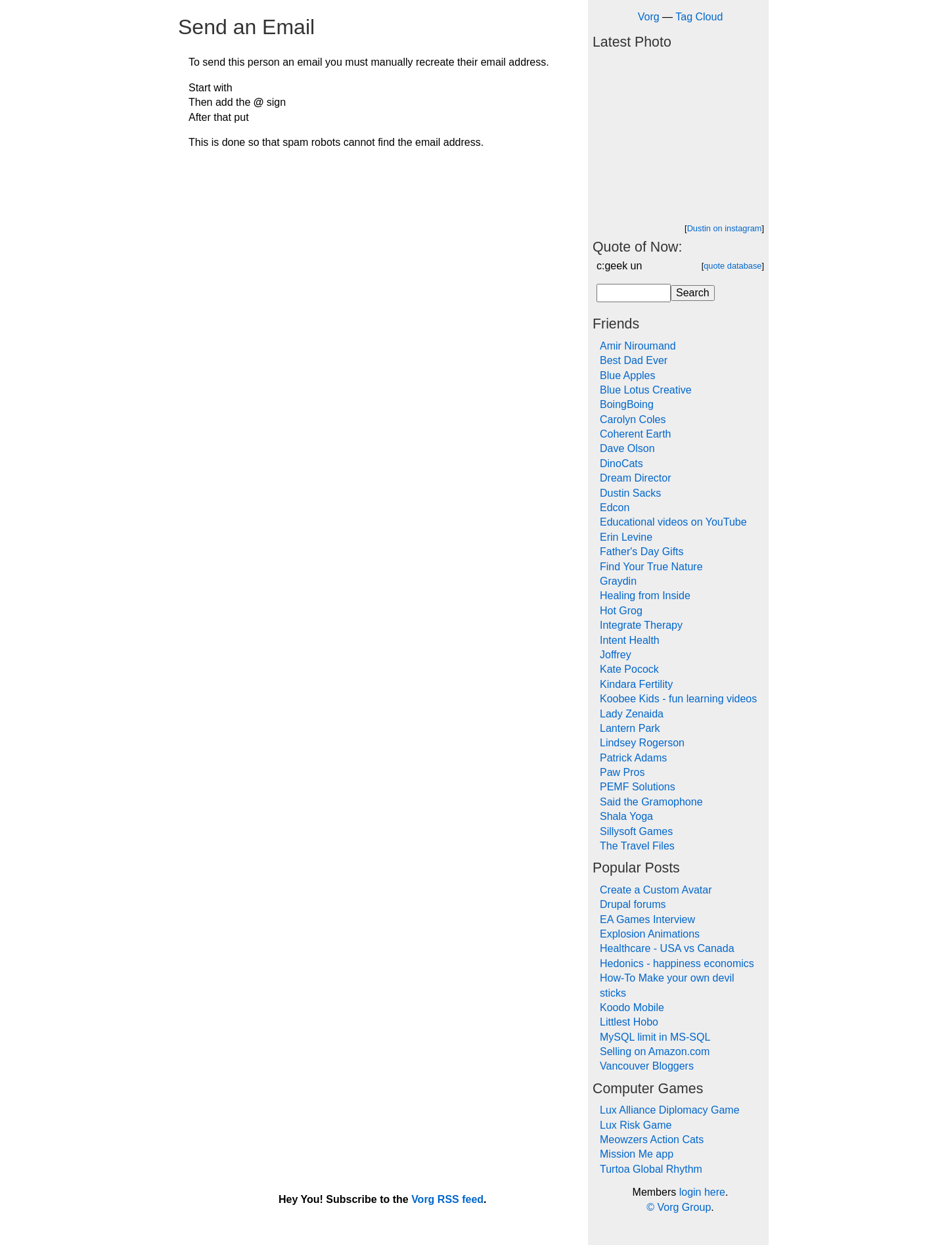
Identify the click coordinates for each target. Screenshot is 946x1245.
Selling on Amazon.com (655, 1051)
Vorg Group (684, 1207)
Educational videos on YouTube (673, 522)
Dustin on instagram (724, 228)
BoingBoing (627, 404)
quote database (732, 266)
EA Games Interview (647, 919)
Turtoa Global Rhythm (651, 1169)
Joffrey (615, 654)
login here (702, 1192)
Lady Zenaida (632, 713)
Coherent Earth (635, 434)
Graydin (618, 581)
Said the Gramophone (651, 801)
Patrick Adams (633, 757)
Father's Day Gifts (642, 551)
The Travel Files (637, 845)
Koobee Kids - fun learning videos (678, 698)
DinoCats (621, 463)
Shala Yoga (626, 816)
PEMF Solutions (637, 786)
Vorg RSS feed (447, 1199)
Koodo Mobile (632, 1007)
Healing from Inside (645, 595)
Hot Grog (621, 610)
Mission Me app (636, 1154)
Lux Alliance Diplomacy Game (670, 1110)
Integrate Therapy (641, 625)
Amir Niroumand (638, 345)
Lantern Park (630, 728)
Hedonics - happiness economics (677, 963)
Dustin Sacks (630, 493)
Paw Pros (622, 772)
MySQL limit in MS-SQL (655, 1037)
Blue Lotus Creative (646, 390)
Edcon (614, 507)
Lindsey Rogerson (642, 742)
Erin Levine (626, 537)
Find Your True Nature (651, 566)
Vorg (649, 16)
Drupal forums (632, 904)
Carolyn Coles (632, 419)
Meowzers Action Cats (652, 1139)
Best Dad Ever (633, 360)
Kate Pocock (629, 669)
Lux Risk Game (635, 1125)
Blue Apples (628, 375)
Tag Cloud (699, 16)
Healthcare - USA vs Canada (667, 948)
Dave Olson (627, 448)
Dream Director (635, 478)
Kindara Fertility (636, 684)
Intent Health (630, 640)
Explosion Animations (650, 933)
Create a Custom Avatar (655, 889)
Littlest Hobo (629, 1022)
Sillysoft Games (636, 831)
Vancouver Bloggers (647, 1066)
